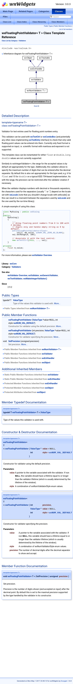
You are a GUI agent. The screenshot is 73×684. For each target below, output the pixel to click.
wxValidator (33, 275)
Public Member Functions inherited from (31, 349)
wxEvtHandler (48, 358)
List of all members (65, 29)
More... (57, 303)
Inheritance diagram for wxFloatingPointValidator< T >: (27, 54)
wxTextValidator (15, 278)
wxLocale (13, 194)
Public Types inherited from (25, 308)
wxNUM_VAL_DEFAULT (24, 322)
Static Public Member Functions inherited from (30, 374)
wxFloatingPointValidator (19, 319)
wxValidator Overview (42, 255)
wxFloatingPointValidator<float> (29, 230)
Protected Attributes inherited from (23, 392)
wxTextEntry (34, 140)
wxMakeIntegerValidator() (35, 278)
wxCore (13, 263)
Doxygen (64, 681)
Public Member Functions (63, 26)
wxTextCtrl (35, 137)
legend (36, 106)
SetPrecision (14, 341)
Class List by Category (9, 41)
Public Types (48, 26)
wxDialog (34, 211)
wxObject (46, 362)
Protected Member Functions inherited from (30, 383)
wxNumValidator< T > (39, 308)
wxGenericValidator (49, 275)
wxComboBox (49, 137)
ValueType (18, 300)
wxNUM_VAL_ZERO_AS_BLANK (49, 232)
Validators (22, 41)
